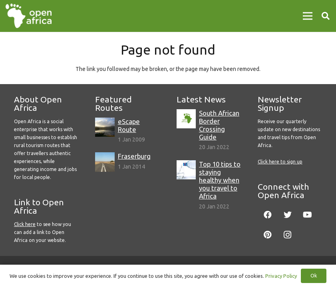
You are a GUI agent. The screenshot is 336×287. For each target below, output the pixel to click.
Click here (25, 224)
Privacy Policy (281, 276)
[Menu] (307, 16)
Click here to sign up (280, 161)
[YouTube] (308, 215)
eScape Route (129, 125)
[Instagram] (288, 235)
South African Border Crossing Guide (219, 125)
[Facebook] (268, 215)
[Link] (29, 16)
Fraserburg (134, 156)
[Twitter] (288, 215)
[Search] (325, 16)
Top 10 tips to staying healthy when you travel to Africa (220, 180)
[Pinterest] (268, 235)
